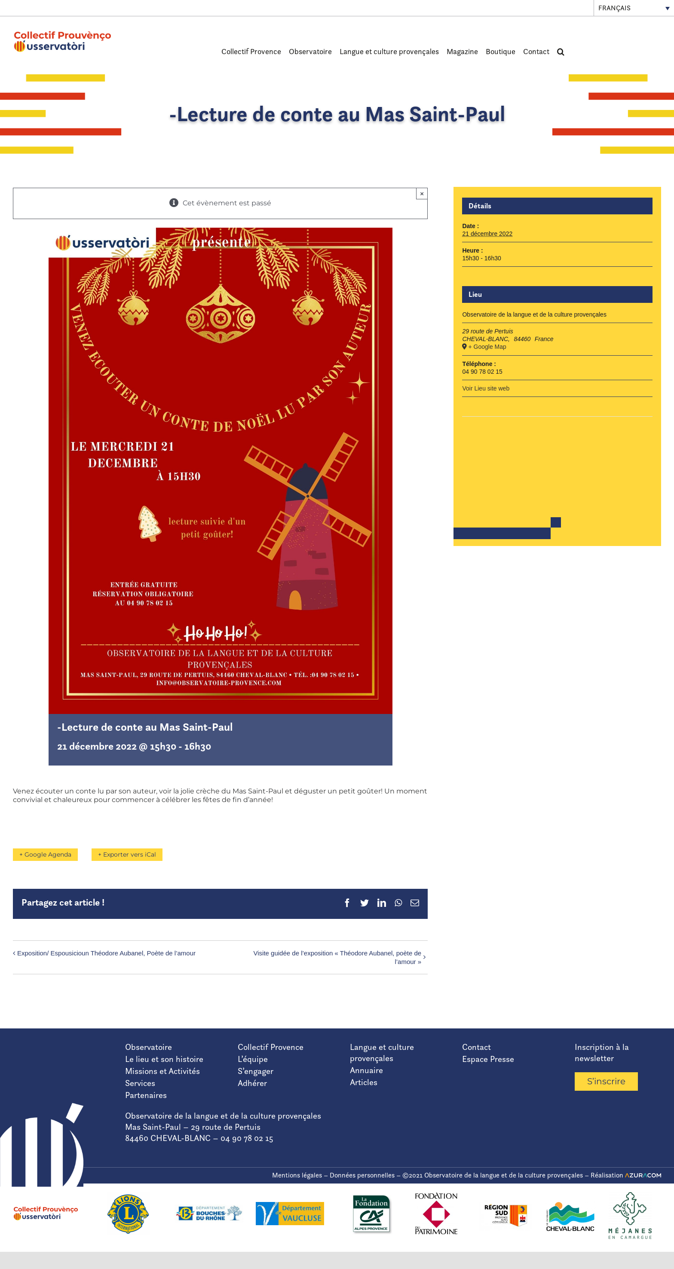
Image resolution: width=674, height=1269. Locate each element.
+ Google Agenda (45, 854)
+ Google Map (487, 346)
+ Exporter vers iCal (130, 854)
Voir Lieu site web (485, 388)
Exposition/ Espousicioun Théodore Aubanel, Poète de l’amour (106, 953)
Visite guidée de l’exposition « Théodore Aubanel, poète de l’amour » (338, 957)
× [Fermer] (422, 193)
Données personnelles (362, 1175)
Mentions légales (297, 1175)
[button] (560, 52)
